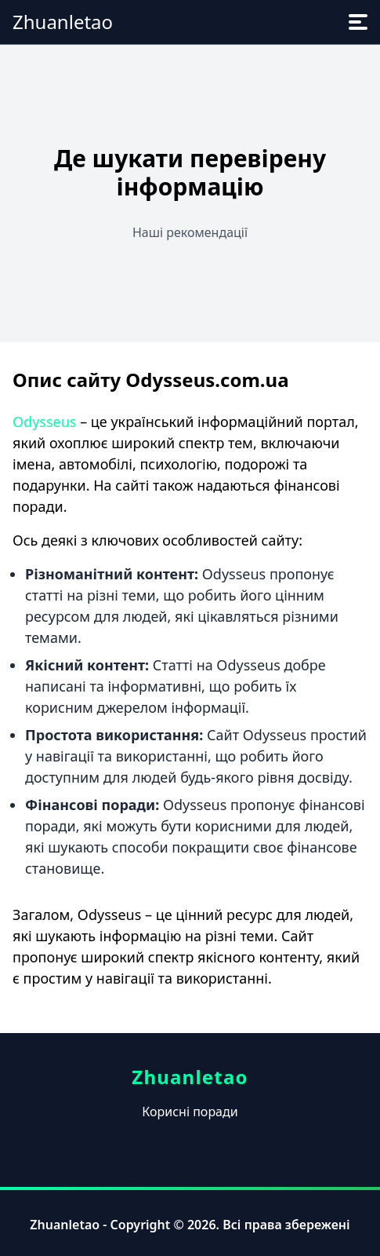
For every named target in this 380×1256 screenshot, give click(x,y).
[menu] (358, 22)
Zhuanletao (63, 22)
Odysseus (44, 421)
